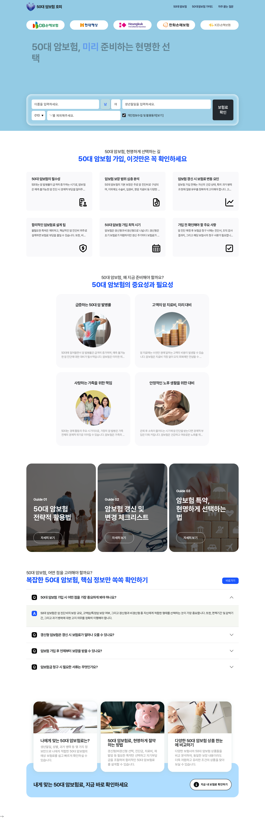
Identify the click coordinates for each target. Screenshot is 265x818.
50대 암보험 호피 (30, 6)
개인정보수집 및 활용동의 (142, 115)
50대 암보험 (180, 6)
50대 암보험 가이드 (202, 6)
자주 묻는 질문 (225, 6)
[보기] (160, 115)
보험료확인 (223, 110)
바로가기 (230, 580)
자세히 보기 (48, 538)
